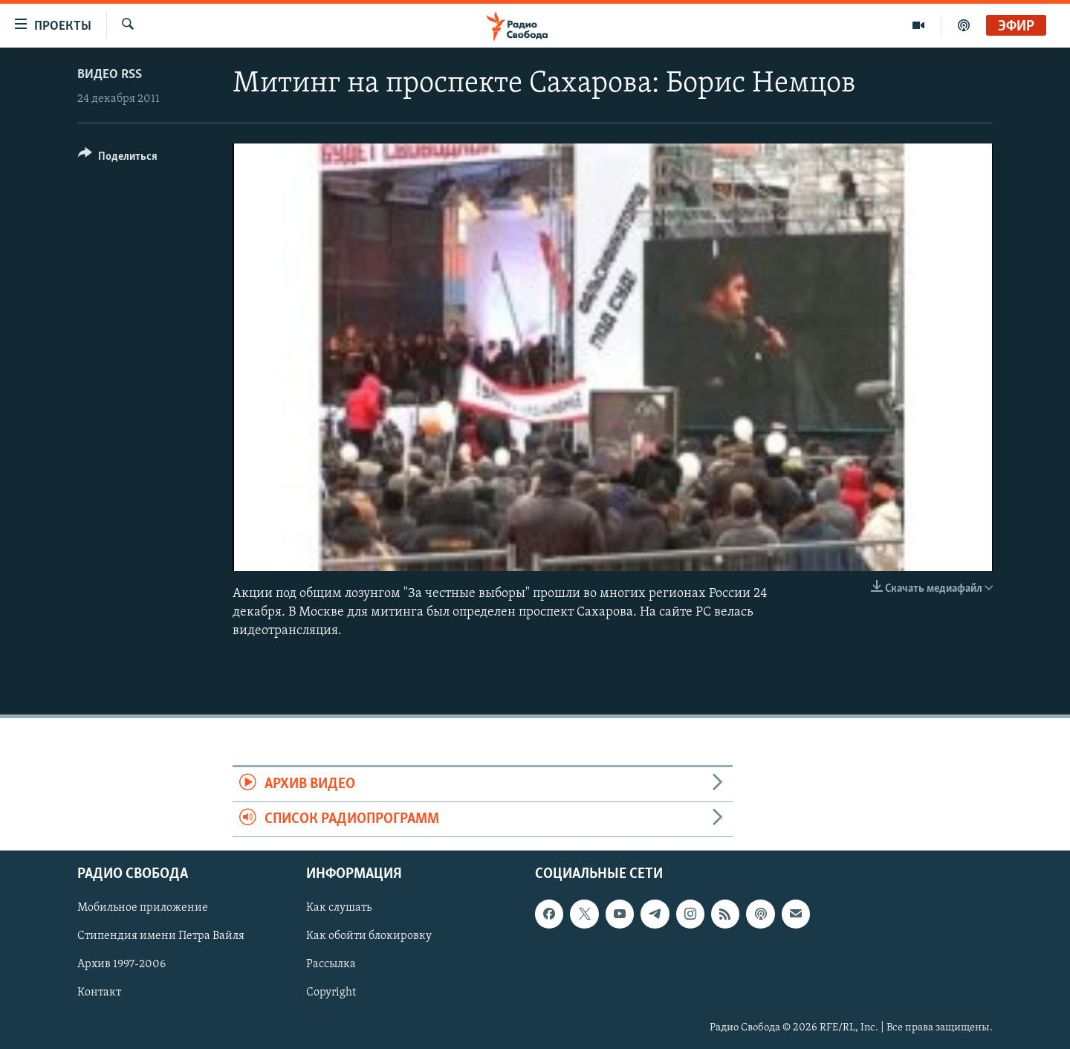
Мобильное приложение (142, 908)
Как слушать (339, 908)
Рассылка (331, 965)
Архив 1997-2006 (121, 965)
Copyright (331, 993)
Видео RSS (109, 75)
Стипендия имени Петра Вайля (160, 937)
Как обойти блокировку (369, 937)
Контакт (99, 993)
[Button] (118, 158)
